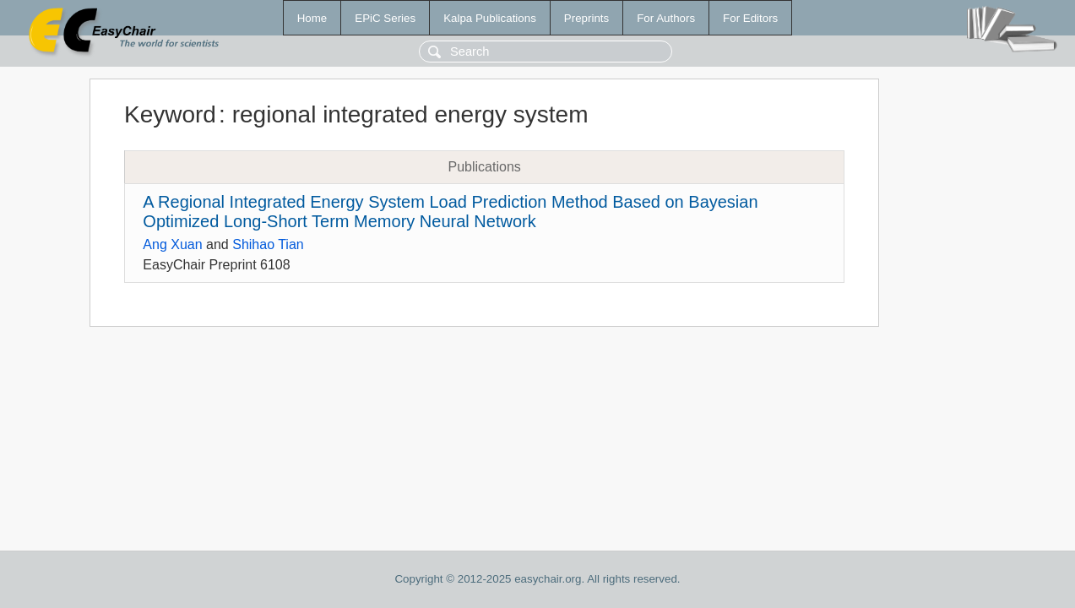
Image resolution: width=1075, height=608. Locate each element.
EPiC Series (385, 18)
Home (312, 18)
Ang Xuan (172, 244)
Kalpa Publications (489, 18)
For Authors (666, 18)
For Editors (750, 18)
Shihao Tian (268, 244)
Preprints (586, 18)
